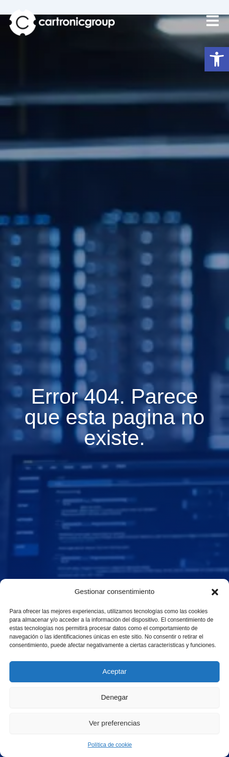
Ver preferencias (114, 723)
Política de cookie (109, 744)
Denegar (114, 697)
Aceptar (115, 671)
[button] (217, 59)
